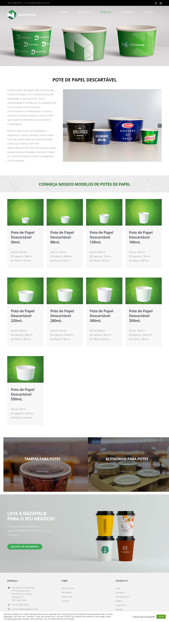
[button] (65, 126)
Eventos (119, 609)
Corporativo (121, 605)
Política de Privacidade (144, 616)
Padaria (119, 601)
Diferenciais (66, 597)
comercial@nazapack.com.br (37, 3)
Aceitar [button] (161, 617)
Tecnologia (66, 592)
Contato (65, 601)
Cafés (118, 588)
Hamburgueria (122, 597)
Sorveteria (120, 592)
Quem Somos (67, 588)
